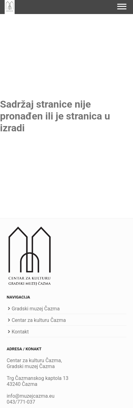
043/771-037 (21, 402)
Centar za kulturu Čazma (38, 320)
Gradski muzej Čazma (35, 309)
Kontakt (20, 332)
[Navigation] (122, 7)
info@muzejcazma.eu (30, 396)
